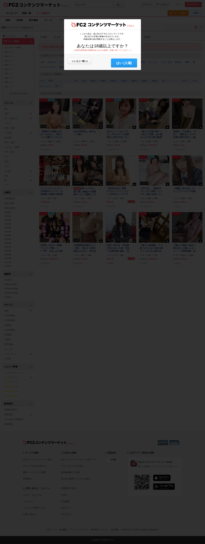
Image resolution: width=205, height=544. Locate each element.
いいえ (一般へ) (79, 61)
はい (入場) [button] (124, 63)
